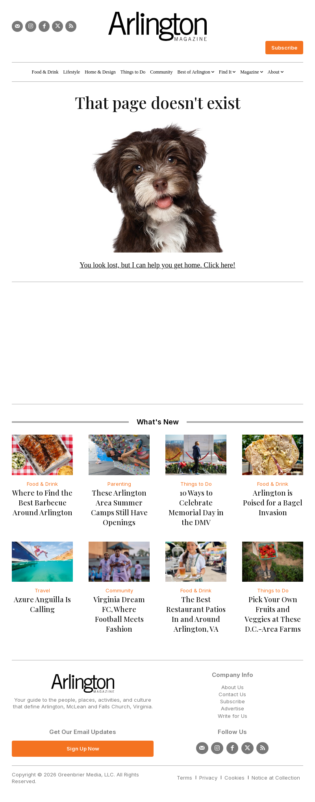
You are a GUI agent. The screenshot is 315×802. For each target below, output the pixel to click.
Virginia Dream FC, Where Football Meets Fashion (119, 611)
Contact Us (232, 696)
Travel (42, 591)
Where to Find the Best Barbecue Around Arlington (42, 504)
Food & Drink (42, 485)
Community (119, 591)
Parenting (119, 485)
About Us (232, 688)
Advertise (232, 710)
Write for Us (232, 717)
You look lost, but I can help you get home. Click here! (157, 267)
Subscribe (232, 703)
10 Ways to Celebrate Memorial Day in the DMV (196, 504)
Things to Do (196, 485)
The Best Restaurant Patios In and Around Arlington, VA (195, 611)
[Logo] (157, 26)
